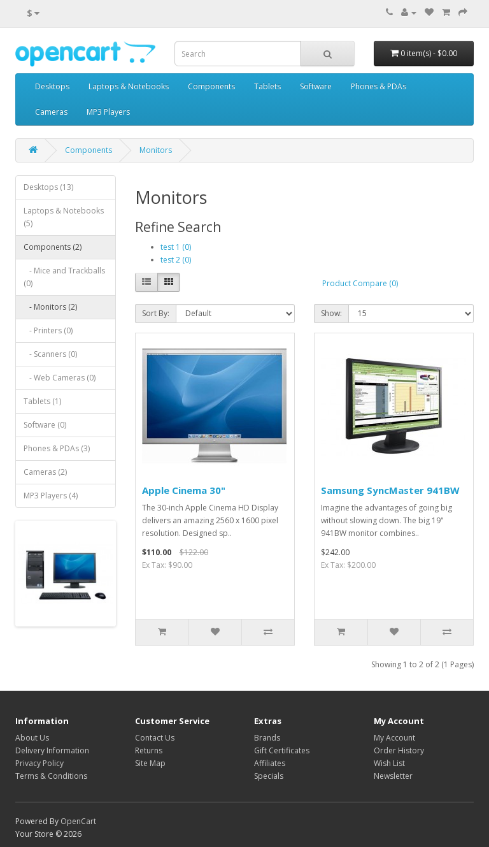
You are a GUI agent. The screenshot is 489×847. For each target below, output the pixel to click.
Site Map (150, 763)
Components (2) (53, 247)
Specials (268, 776)
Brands (267, 737)
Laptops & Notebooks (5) (64, 217)
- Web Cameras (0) (60, 377)
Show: (331, 313)
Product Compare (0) (360, 283)
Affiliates (269, 763)
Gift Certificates (281, 750)
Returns (148, 750)
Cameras (51, 111)
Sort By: (155, 313)
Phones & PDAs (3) (57, 448)
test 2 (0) (175, 259)
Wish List (389, 763)
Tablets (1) (42, 401)
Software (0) (45, 424)
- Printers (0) (48, 330)
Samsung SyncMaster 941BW (390, 490)
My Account (394, 737)
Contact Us (154, 737)
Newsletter (393, 776)
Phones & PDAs (378, 86)
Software (316, 86)
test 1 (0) (175, 247)
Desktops (52, 86)
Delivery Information (52, 750)
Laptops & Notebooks (129, 86)
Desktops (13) (48, 187)
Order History (399, 750)
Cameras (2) (45, 472)
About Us (32, 737)
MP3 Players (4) (51, 495)
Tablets (267, 86)
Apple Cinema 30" (183, 490)
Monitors (155, 150)
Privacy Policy (39, 763)
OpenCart (78, 821)
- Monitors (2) (50, 306)
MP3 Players (108, 111)
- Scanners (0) (50, 354)
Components (211, 86)
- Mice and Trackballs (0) (64, 277)
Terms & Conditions (51, 776)
